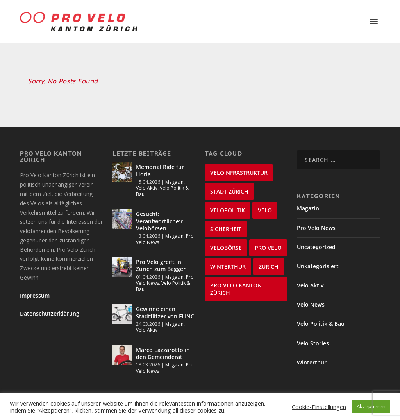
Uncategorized (316, 236)
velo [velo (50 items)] (265, 199)
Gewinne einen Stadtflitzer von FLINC (165, 301)
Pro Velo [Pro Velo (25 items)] (268, 237)
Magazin (174, 171)
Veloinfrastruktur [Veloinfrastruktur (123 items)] (239, 162)
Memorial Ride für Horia (160, 160)
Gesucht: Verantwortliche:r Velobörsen (159, 210)
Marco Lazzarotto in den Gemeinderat (163, 343)
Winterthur (312, 351)
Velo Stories (313, 332)
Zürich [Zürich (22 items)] (269, 256)
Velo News (311, 294)
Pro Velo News (316, 217)
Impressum (35, 285)
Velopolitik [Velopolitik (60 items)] (227, 199)
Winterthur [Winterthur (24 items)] (228, 256)
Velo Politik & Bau (162, 180)
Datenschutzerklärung (49, 303)
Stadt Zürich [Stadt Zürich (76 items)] (229, 181)
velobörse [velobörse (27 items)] (226, 237)
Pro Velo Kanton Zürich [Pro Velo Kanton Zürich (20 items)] (236, 278)
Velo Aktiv (146, 177)
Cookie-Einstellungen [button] (319, 406)
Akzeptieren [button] (371, 406)
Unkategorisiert (318, 255)
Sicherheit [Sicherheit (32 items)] (225, 218)
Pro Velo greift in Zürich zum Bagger (161, 255)
